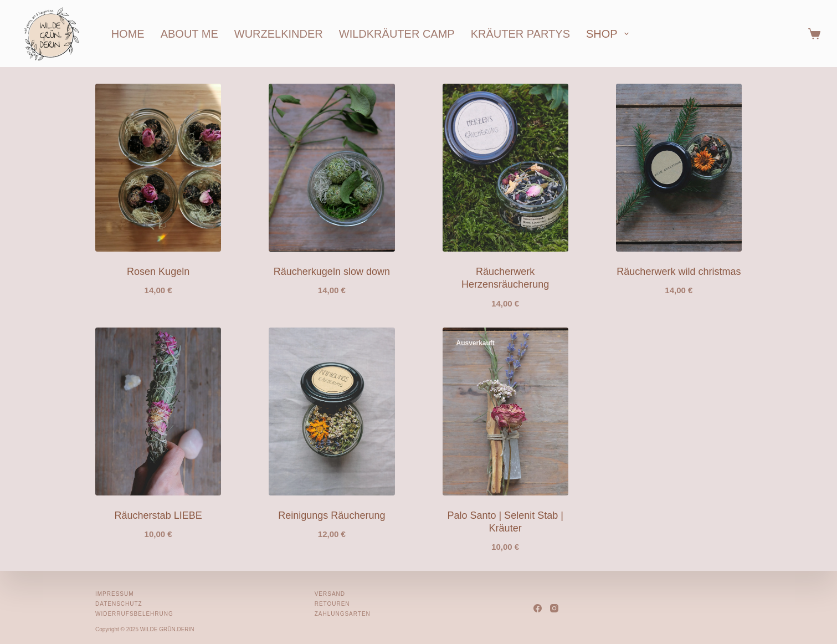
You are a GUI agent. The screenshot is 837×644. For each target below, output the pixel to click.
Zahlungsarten (343, 614)
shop (609, 33)
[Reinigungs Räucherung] (331, 411)
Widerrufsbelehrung (134, 614)
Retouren (332, 604)
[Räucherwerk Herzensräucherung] (505, 168)
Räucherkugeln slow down (332, 271)
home (128, 34)
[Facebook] (537, 608)
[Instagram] (554, 608)
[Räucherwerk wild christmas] (679, 168)
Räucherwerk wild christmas (679, 271)
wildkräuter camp (397, 34)
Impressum (114, 594)
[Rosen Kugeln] (158, 168)
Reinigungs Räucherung (331, 515)
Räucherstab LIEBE (158, 515)
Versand (330, 594)
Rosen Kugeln (158, 271)
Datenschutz (118, 604)
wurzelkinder (278, 34)
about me (189, 34)
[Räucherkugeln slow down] (331, 168)
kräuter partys (520, 34)
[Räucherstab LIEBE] (158, 411)
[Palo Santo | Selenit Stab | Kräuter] (505, 411)
